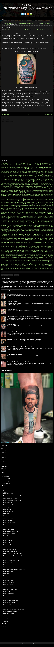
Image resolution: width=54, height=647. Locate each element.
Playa (49, 243)
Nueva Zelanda (32, 236)
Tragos (43, 263)
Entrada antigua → (49, 114)
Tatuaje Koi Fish (6, 591)
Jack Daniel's (3, 217)
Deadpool (34, 190)
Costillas (11, 187)
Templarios (47, 260)
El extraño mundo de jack (12, 196)
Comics (20, 186)
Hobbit (30, 212)
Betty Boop (5, 174)
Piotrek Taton (19, 243)
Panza (9, 239)
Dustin (19, 195)
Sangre (11, 251)
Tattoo (39, 23)
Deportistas (11, 191)
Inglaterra (27, 215)
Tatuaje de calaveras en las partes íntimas (12, 607)
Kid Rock (26, 220)
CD (24, 180)
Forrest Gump (12, 204)
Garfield (41, 206)
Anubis (5, 168)
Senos (43, 251)
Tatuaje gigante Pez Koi (8, 511)
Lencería (18, 222)
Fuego (2, 206)
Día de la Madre (39, 191)
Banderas (42, 171)
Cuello (24, 189)
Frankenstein (10, 205)
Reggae (32, 247)
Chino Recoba (10, 183)
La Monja (26, 221)
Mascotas (18, 230)
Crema (29, 187)
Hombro (32, 23)
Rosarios (11, 250)
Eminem (35, 198)
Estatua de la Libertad (14, 200)
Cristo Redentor (9, 188)
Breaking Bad (50, 175)
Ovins (25, 238)
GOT (46, 208)
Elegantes (24, 198)
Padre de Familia (43, 238)
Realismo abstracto (7, 247)
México (17, 231)
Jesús (8, 218)
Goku (37, 208)
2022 (19, 163)
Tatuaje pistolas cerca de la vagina (10, 600)
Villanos (12, 267)
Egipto (38, 195)
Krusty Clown (42, 220)
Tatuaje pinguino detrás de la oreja (10, 589)
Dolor (36, 194)
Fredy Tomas (33, 205)
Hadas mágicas (32, 209)
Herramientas (3, 212)
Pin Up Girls (50, 242)
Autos (42, 170)
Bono (24, 175)
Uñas (43, 264)
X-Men (34, 268)
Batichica (23, 172)
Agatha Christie (16, 164)
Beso (52, 172)
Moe (30, 233)
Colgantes (47, 184)
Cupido (5, 190)
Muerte (4, 234)
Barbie (49, 171)
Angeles (22, 167)
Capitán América (4, 179)
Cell (35, 180)
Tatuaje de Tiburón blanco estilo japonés (16, 331)
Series (2, 252)
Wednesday (48, 267)
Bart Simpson (10, 172)
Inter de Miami (21, 216)
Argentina (27, 168)
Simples (30, 252)
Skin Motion (45, 252)
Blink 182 (50, 174)
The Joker (32, 261)
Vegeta (23, 265)
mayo (4, 492)
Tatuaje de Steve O (7, 573)
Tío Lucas (4, 263)
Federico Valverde (6, 202)
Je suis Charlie (45, 217)
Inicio (3, 19)
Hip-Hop (16, 212)
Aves (52, 170)
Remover (42, 247)
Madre (20, 226)
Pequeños (47, 241)
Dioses (45, 193)
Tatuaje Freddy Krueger (8, 518)
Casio (8, 180)
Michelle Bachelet (35, 231)
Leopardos (39, 222)
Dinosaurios (34, 193)
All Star (30, 165)
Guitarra (15, 209)
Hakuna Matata (38, 209)
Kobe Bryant (36, 220)
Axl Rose (7, 171)
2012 (3, 626)
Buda (14, 176)
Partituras (44, 239)
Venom (30, 265)
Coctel (35, 184)
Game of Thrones (28, 206)
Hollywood (36, 212)
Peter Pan (20, 242)
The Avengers (19, 261)
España (42, 199)
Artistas (9, 170)
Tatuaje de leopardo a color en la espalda (12, 496)
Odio (48, 236)
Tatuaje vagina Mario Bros (8, 598)
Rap (33, 246)
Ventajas (33, 265)
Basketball (19, 172)
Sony (20, 254)
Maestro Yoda (36, 226)
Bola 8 (14, 175)
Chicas (42, 182)
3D (26, 163)
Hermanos (51, 211)
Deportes (7, 191)
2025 (3, 448)
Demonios (3, 191)
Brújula (9, 176)
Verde (36, 265)
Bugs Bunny (18, 176)
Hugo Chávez (32, 213)
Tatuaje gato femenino (8, 580)
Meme (52, 230)
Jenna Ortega (51, 217)
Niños (5, 236)
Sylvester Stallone (19, 257)
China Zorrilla (5, 183)
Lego (16, 222)
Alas (37, 164)
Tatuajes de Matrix (11, 324)
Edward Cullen (31, 195)
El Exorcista (6, 196)
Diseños (10, 194)
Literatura (36, 224)
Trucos (9, 264)
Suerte (34, 255)
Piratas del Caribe (28, 243)
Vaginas (6, 265)
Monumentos (44, 233)
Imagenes (50, 213)
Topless (24, 263)
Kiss (33, 220)
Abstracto (46, 163)
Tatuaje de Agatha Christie (8, 558)
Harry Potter (13, 211)
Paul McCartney (3, 241)
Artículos (5, 170)
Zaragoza (47, 268)
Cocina (28, 184)
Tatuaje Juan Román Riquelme (9, 527)
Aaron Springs (32, 163)
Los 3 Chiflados (9, 225)
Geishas (4, 208)
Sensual (46, 251)
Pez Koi (23, 242)
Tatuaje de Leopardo (7, 502)
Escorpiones (18, 199)
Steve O (3, 255)
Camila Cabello (13, 178)
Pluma (6, 245)
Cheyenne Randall (25, 181)
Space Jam (22, 254)
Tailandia (24, 257)
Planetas (44, 243)
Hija (6, 212)
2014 (8, 163)
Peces (20, 241)
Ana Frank (49, 165)
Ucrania (26, 264)
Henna (41, 211)
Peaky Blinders (16, 241)
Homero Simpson (13, 213)
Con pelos (27, 186)
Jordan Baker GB (39, 218)
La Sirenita (39, 221)
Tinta (2, 263)
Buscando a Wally (26, 176)
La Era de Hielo (13, 221)
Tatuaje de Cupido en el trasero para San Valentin (18, 361)
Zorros (2, 269)
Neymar (31, 235)
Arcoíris (20, 168)
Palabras (51, 238)
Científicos (41, 183)
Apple (11, 168)
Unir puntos (35, 264)
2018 (3, 464)
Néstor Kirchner (23, 235)
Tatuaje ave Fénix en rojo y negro (10, 611)
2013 (6, 163)
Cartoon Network (49, 179)
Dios (41, 193)
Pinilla (5, 243)
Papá (14, 239)
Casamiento (3, 180)
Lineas (20, 224)
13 (2, 163)
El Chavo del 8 (43, 195)
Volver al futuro (38, 267)
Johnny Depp (33, 218)
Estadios (2, 200)
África (12, 164)
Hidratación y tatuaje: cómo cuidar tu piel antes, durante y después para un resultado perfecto (28, 346)
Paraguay (37, 239)
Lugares (52, 225)
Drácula (52, 194)
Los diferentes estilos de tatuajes (14, 294)
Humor (37, 213)
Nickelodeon (35, 235)
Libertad (6, 224)
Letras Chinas (46, 222)
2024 (23, 163)
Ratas (35, 246)
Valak (10, 265)
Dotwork (48, 194)
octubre (5, 481)
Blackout (28, 174)
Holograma (41, 212)
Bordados (26, 175)
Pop (21, 245)
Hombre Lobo (51, 212)
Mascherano (14, 230)
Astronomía (18, 170)
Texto (11, 261)
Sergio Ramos (51, 251)
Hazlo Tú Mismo (22, 211)
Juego (50, 218)
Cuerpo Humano (38, 188)
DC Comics (30, 190)
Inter (18, 216)
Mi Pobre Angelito (22, 231)
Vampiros (13, 265)
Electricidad (16, 198)
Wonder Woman (20, 268)
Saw (25, 251)
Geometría (12, 208)
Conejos (31, 186)
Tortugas (30, 263)
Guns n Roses (20, 209)
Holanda (32, 212)
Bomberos (21, 175)
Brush (12, 176)
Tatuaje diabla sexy (7, 562)
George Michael (16, 208)
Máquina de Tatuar (37, 227)
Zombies (51, 268)
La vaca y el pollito (44, 221)
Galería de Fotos (18, 207)
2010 (4, 163)
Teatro (27, 260)
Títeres (12, 263)
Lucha (49, 225)
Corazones (47, 186)
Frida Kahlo (43, 205)
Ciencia (36, 183)
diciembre (5, 476)
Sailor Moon (31, 250)
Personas (12, 242)
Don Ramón (40, 194)
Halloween (43, 209)
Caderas (47, 176)
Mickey (40, 231)
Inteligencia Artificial (7, 216)
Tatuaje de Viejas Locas (8, 493)
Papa (11, 239)
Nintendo (2, 236)
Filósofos (41, 202)
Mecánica (42, 230)
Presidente (43, 245)
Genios (8, 208)
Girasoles (25, 208)
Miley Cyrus (46, 231)
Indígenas (5, 215)
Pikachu (46, 242)
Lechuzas (9, 222)
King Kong (30, 220)
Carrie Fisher (34, 179)
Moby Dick (22, 233)
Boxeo (32, 175)
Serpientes (6, 252)
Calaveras (51, 176)
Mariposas (29, 229)
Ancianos (10, 167)
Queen (21, 246)
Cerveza (49, 180)
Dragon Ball (3, 195)
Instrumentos (50, 215)
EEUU (35, 195)
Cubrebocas (18, 188)
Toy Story (40, 263)
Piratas (23, 243)
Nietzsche (40, 235)
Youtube (44, 268)
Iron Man (45, 216)
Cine (52, 183)
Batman (27, 172)
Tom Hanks (15, 263)
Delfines (46, 190)
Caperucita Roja (50, 178)
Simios (27, 252)
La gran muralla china (21, 221)
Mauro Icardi (35, 230)
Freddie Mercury (21, 205)
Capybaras (9, 179)
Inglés (30, 215)
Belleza (43, 172)
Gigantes (22, 208)
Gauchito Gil (51, 206)
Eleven (27, 198)
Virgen (27, 267)
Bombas (17, 175)
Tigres (49, 261)
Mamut (2, 227)
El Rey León (50, 196)
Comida (23, 186)
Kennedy (23, 220)
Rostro (18, 250)
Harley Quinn (7, 211)
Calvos (6, 178)
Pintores (11, 243)
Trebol (52, 263)
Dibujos (18, 193)
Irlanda (37, 216)
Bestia (2, 174)
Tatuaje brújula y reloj (7, 540)
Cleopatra (17, 184)
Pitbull (36, 243)
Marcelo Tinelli (48, 227)
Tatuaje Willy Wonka (7, 520)
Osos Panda (22, 238)
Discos (52, 193)
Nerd (19, 235)
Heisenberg (30, 211)
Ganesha (35, 206)
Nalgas (49, 234)
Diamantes (14, 193)
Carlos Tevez (25, 179)
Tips (7, 263)
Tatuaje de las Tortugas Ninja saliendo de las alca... (14, 569)
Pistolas (33, 243)
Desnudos (31, 191)
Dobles (33, 194)
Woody (24, 268)
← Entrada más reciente (6, 114)
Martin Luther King (49, 229)
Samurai (2, 251)
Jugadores (6, 220)
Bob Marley (6, 175)
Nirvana (8, 236)
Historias (26, 212)
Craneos (20, 187)
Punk (16, 246)
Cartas (40, 179)
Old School (3, 238)
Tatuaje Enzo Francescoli (8, 529)
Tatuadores (23, 259)
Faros (2, 202)
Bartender (15, 172)
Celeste (33, 180)
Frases (14, 205)
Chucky (26, 183)
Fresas (40, 205)
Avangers (45, 170)
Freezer (37, 205)
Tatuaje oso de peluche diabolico (10, 564)
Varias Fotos (17, 265)
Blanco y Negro (40, 174)
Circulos (2, 184)
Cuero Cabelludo (32, 188)
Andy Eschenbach (17, 167)
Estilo (19, 200)
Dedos (43, 190)
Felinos (11, 202)
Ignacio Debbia (42, 213)
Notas (14, 236)
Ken (20, 220)
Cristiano (36, 187)
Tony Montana (19, 263)
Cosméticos (7, 187)
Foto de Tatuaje (20, 23)
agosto (5, 485)
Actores (2, 164)
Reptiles (45, 247)
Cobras (23, 184)
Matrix (31, 230)
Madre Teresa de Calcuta (26, 226)
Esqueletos (51, 199)
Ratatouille (38, 246)
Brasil (38, 175)
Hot (20, 213)
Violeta (22, 267)
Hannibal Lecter (48, 209)
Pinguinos (2, 243)
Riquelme (20, 249)
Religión (36, 247)
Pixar (39, 243)
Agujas (26, 164)
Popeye (23, 245)
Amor (40, 166)
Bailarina (23, 171)
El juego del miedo (25, 196)
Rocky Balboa (41, 249)
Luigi (1, 226)
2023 (21, 163)
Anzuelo (8, 168)
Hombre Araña (46, 212)
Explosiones (35, 200)
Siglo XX (12, 252)
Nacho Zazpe (39, 234)
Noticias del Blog (22, 236)
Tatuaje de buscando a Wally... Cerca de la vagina (13, 609)
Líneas (23, 224)
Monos (35, 233)
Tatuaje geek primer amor (8, 571)
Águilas (23, 164)
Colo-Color (4, 186)
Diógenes (38, 193)
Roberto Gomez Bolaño (29, 249)
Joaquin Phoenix (23, 218)
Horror (18, 213)
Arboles (16, 168)
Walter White (43, 267)
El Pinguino (36, 196)
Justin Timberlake (12, 220)
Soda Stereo (6, 254)
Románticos (3, 250)
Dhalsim (34, 191)
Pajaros (48, 238)
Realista (19, 247)
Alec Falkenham (50, 164)
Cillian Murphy (48, 183)
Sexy (9, 253)
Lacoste (52, 221)
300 (24, 163)
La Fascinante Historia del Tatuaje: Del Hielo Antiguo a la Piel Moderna (23, 316)
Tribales (2, 264)
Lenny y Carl (28, 222)
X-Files (32, 268)
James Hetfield (19, 217)
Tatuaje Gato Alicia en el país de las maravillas (13, 556)
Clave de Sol (9, 184)
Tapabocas (36, 257)
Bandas (38, 171)
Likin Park (13, 224)
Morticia (50, 233)
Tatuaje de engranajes (8, 584)
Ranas (31, 246)
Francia (2, 205)
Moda (25, 233)
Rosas (15, 250)
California (2, 178)
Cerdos (40, 180)
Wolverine (15, 268)
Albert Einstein (41, 164)
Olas (52, 236)
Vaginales (3, 265)
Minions (6, 233)
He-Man (26, 211)
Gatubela (47, 206)
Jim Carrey (11, 218)
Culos (52, 188)
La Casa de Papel (8, 221)
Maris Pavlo (33, 229)
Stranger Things (20, 255)
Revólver (51, 247)
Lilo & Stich (17, 224)
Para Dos (20, 239)
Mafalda (40, 226)
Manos (22, 228)
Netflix (28, 235)
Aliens (23, 165)
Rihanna (11, 249)
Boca (10, 175)
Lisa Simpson (31, 224)
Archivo (16, 275)
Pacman (35, 238)
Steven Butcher (8, 255)
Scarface (28, 251)
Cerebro (42, 180)
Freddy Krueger (27, 205)
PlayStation (3, 245)
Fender (25, 202)
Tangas (30, 257)
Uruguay (46, 264)
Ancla (13, 167)
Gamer (33, 206)
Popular (3, 275)
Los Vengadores (45, 225)
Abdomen (37, 163)
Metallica (10, 231)
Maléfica (49, 226)
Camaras (9, 178)
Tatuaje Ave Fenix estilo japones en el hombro (13, 553)
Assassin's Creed (13, 170)
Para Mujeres (32, 239)
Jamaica (14, 217)
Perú (15, 242)
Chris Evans (18, 183)
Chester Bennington (17, 181)
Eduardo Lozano (26, 195)
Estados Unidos (7, 200)
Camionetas (19, 178)
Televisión (39, 260)
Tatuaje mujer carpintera (8, 582)
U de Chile (21, 264)
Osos (19, 238)
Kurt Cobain (47, 220)
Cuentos (27, 188)
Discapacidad (49, 193)
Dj (24, 194)
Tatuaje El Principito (7, 516)
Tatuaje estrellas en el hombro (9, 504)
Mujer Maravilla (12, 234)
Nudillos (28, 236)
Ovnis (28, 238)
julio (4, 487)
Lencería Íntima (23, 222)
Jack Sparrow (8, 217)
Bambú (35, 171)
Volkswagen (33, 267)
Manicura (12, 227)
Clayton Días (13, 184)
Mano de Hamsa (17, 227)
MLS (19, 233)
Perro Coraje (51, 241)
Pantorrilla (6, 239)
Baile (26, 171)
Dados (17, 190)
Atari (21, 170)
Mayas (39, 230)
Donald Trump (44, 194)
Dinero (30, 193)
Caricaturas (14, 179)
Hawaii (17, 211)
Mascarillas (10, 230)
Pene (40, 241)
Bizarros (19, 174)
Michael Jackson (29, 231)
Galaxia (11, 206)
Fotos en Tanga (50, 204)
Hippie (20, 212)
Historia (22, 212)
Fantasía (51, 200)
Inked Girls (34, 215)
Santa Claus (15, 251)
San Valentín (6, 251)
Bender (46, 172)
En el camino (39, 198)
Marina (20, 229)
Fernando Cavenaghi (30, 202)
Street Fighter (26, 255)
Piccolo (32, 242)
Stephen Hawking (43, 254)
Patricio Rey (51, 239)
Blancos (46, 174)
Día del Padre (51, 191)
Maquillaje (31, 227)
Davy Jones (26, 190)
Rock (37, 249)
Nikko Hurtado (45, 235)
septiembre (5, 483)
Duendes (12, 195)
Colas (44, 184)
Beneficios (49, 172)
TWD (18, 264)
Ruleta (21, 250)
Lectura (13, 222)
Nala (46, 234)
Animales (32, 167)
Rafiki (29, 246)
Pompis (18, 245)
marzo (4, 619)
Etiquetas (10, 275)
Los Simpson (39, 225)
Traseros (49, 263)
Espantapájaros (38, 199)
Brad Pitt (35, 175)
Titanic (7, 24)
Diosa (43, 193)
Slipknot (51, 252)
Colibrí (50, 184)
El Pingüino (40, 196)
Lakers (6, 222)
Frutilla (49, 205)
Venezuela (27, 265)
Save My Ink (22, 251)
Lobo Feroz (42, 224)
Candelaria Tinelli (35, 178)
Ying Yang (41, 268)
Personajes (6, 242)
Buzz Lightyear (32, 176)
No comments (12, 31)
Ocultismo (45, 236)
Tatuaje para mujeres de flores (9, 578)
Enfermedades (48, 198)
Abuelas (50, 163)
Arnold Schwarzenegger (45, 168)
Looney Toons (3, 225)
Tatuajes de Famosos (5, 260)
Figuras (35, 202)
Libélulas (2, 224)
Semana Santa (39, 251)
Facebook (45, 200)
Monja (32, 233)
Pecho (23, 241)
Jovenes (47, 218)
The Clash (28, 261)
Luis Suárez (5, 226)
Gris (6, 209)
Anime (36, 167)
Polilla (13, 245)
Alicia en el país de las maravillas (15, 165)
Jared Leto (31, 217)
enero (4, 623)
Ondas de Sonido (12, 238)
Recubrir (22, 247)
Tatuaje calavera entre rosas (9, 533)
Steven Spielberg (14, 255)
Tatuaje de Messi (6, 371)
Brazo (9, 23)
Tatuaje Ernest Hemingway (9, 522)
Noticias (17, 236)
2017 (14, 163)
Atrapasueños (25, 170)
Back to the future (18, 171)
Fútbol (5, 207)
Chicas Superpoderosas (48, 181)
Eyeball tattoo (40, 200)
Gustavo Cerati (25, 209)
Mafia (43, 226)
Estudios (26, 200)
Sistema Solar (38, 252)
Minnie (9, 233)
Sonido (17, 254)
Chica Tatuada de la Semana (34, 182)
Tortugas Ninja (35, 263)
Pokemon (9, 245)
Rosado (8, 250)
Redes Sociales (26, 247)
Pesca (17, 242)
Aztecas (10, 171)
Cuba (15, 188)
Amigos (37, 165)
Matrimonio (28, 230)
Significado (16, 253)
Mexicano (14, 231)
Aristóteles (35, 168)
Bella (40, 172)
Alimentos (27, 165)
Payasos (11, 241)
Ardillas (23, 168)
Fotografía (32, 204)
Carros (38, 179)
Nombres (11, 236)
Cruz (13, 188)
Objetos (37, 236)
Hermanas (47, 211)
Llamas (39, 224)
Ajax (28, 164)
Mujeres (17, 234)
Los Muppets (26, 225)
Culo (50, 189)
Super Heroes (8, 257)
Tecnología (34, 260)
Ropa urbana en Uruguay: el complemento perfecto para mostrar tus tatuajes (24, 339)
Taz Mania (23, 260)
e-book (22, 195)
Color (12, 23)
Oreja (16, 238)
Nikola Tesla (50, 235)
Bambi (33, 171)
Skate (42, 252)
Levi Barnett (51, 222)
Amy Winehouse (44, 165)
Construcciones (39, 186)
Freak (17, 205)
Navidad (16, 235)
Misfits (13, 233)
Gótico (48, 208)
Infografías (18, 215)
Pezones (26, 242)
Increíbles (2, 215)
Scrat (31, 251)
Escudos (21, 199)
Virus (30, 267)
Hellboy (34, 211)
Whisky (2, 268)
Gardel (38, 206)
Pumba (14, 246)
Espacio (25, 199)
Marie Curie (6, 229)
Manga (8, 228)
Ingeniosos (22, 215)
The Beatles (24, 261)
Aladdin (34, 164)
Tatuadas (18, 259)
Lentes (32, 222)
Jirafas (15, 218)
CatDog (18, 180)
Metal (7, 231)
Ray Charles (46, 246)
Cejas (26, 180)
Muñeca (24, 234)
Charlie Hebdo (6, 181)
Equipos (6, 199)
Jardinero (28, 217)
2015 (10, 163)
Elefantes (20, 198)
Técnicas (30, 260)
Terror (6, 261)
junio (4, 490)
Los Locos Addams (21, 225)
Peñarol (43, 241)
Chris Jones (22, 183)
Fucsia (52, 205)
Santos (18, 251)
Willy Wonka (10, 268)
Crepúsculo (32, 187)
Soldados (12, 254)
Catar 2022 (15, 180)
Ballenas (29, 171)
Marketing (44, 229)
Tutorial (16, 264)
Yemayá (37, 268)
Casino (6, 180)
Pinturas (15, 243)
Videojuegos (45, 265)
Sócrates (2, 254)
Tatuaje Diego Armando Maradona (10, 524)
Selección (34, 251)
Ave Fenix (49, 170)
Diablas (8, 193)
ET (29, 200)
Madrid (31, 226)
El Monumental (31, 196)
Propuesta (2, 246)
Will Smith (5, 268)
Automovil (38, 170)
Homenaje (7, 213)
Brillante (2, 176)
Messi (5, 231)
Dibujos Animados (24, 193)
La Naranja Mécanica (32, 221)
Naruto (9, 235)
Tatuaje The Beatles (7, 547)
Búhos (21, 176)
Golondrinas (40, 208)
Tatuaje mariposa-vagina (8, 593)
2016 (12, 163)
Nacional (43, 234)
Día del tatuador (4, 193)
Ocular (42, 236)
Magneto (45, 226)
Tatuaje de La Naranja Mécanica (10, 575)
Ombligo (7, 238)
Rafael (26, 246)
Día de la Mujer (45, 191)
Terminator (3, 261)
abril (4, 616)
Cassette (11, 180)
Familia (48, 200)
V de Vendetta (50, 264)
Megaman (49, 230)
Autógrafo (34, 170)
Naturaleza (13, 235)
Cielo (34, 183)
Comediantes (16, 186)
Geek (2, 208)
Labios (49, 221)
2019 (16, 163)
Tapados (40, 257)
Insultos (2, 216)
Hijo (8, 212)
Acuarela (9, 164)
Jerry (1, 218)
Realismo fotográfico (14, 247)
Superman (14, 257)
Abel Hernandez (42, 163)
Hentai (44, 211)
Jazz (36, 217)
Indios (13, 215)
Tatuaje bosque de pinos (8, 544)
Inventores (33, 216)
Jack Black (51, 216)
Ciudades (5, 184)
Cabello (40, 176)
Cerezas (45, 180)
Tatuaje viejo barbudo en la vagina (10, 596)
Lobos (46, 224)
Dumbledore (16, 195)
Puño (19, 246)
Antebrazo (44, 167)
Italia (48, 216)
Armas (39, 168)
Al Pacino (31, 164)
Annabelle (39, 167)
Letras (42, 222)
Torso (26, 263)
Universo (40, 264)
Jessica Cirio (5, 218)
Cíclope (32, 183)
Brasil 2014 (42, 175)
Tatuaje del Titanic (7, 27)
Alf (8, 165)
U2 (24, 264)
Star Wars (38, 254)
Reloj (39, 247)
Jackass (12, 217)
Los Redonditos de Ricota (32, 225)
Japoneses (24, 217)
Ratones (42, 246)
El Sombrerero (10, 198)
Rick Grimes (3, 249)
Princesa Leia (47, 245)
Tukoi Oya (12, 264)
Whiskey (51, 267)
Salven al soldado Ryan (49, 250)
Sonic (15, 254)
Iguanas (46, 213)
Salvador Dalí (42, 250)
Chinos (14, 183)
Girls (28, 208)
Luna (36, 23)
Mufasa (7, 234)
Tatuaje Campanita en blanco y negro (11, 531)
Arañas (13, 168)
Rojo (45, 249)
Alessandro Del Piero (4, 165)
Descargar (16, 191)
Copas (43, 186)
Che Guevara (11, 181)
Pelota (32, 241)
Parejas (40, 239)
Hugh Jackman (26, 213)
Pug (8, 246)
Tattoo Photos (43, 23)
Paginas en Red (21, 644)
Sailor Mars (26, 250)
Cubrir (21, 188)
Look (52, 224)
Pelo (30, 241)
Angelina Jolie (26, 167)
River (23, 249)
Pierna (40, 242)
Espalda (33, 199)
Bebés (30, 172)
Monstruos (39, 233)
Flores (2, 204)
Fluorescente (7, 204)
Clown (20, 184)
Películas (27, 241)
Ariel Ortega (31, 168)
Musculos (28, 234)
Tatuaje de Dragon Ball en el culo (14, 354)
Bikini (9, 174)
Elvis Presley (31, 198)
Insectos (37, 215)
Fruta (47, 205)
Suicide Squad (43, 255)
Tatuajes (3, 24)
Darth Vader (21, 190)
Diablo (11, 193)
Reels (30, 247)
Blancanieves (33, 174)
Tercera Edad (51, 260)
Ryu (23, 250)
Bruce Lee (6, 176)
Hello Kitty (38, 211)
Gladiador (31, 208)
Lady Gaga (3, 222)
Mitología (16, 233)
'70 (1, 163)
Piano (29, 242)
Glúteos (34, 208)
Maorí (25, 227)
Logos (50, 224)
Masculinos (23, 230)
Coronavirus (3, 187)
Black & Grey (24, 174)
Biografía (16, 174)
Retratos (48, 247)
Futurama (8, 206)
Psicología (6, 246)
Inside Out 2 (42, 215)
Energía (43, 198)
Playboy (52, 243)
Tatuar (20, 260)
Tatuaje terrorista (7, 567)
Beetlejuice (37, 172)
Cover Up (15, 187)
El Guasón (20, 196)
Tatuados (29, 259)
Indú (15, 215)
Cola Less (41, 184)
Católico (21, 180)
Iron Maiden (41, 216)
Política (15, 245)
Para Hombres (25, 239)
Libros (9, 224)
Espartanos (46, 199)
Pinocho (8, 243)
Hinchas (10, 212)
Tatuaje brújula (6, 542)
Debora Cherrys (39, 190)
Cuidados (47, 188)
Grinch (4, 209)
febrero (5, 621)
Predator (38, 245)
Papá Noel (16, 239)
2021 (3, 457)
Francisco (5, 205)
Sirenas (33, 252)
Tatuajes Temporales (14, 260)
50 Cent (28, 163)
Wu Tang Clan (28, 268)
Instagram (46, 215)
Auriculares (31, 170)
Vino (20, 267)
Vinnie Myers (16, 267)
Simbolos (23, 252)
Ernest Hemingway (12, 199)
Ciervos (44, 183)
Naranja (5, 235)
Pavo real (8, 241)
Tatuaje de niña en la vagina (9, 602)
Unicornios (30, 264)
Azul (13, 171)
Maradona (43, 227)
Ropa (6, 250)
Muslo (35, 234)
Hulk (35, 213)
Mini (4, 233)
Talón (28, 257)
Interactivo (26, 216)
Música (31, 234)
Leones (34, 222)
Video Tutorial (40, 265)
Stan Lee (33, 254)
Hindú (13, 212)
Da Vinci (13, 190)
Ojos (50, 236)
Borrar (30, 175)
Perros (2, 242)
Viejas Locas (6, 267)
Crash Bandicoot (25, 187)
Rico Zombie (7, 249)
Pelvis (38, 241)
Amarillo (33, 165)
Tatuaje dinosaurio (7, 509)
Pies (44, 242)
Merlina (2, 231)
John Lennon (28, 218)
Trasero (45, 263)
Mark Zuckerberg (39, 229)
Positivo (30, 245)
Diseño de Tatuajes (5, 194)
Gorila (44, 208)
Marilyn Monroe (15, 229)
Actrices (5, 164)
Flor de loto (50, 202)
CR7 (18, 187)
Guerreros (12, 209)
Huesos (23, 213)
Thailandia (15, 261)
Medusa (45, 230)
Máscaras (5, 230)
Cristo (5, 188)
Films (38, 202)
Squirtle (30, 254)
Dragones (8, 195)
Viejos (9, 267)
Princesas (51, 245)
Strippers (31, 255)
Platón (47, 243)
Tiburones (46, 261)
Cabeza (43, 176)
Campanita (23, 178)
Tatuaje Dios (6, 513)
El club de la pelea (49, 195)
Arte (50, 168)
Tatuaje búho (6, 536)
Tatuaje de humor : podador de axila (11, 560)
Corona (51, 186)
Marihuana (10, 229)
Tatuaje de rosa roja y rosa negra (10, 498)
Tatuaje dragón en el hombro (9, 507)
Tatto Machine (45, 257)
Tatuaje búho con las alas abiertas (10, 538)
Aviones (2, 171)
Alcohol (46, 164)
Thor (42, 261)
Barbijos (51, 171)
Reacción (49, 246)
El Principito (45, 196)
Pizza (41, 243)
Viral (25, 267)
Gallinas (24, 206)
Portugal (27, 245)
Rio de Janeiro (15, 249)
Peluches (35, 241)
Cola (39, 184)
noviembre (5, 478)
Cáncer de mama (28, 178)
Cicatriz (29, 183)
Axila (4, 171)
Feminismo (21, 202)
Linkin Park (27, 224)
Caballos (37, 176)
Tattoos (14, 259)
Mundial (21, 234)
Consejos (35, 186)
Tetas (9, 261)
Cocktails (31, 184)
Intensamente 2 (14, 216)
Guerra (8, 209)
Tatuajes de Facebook (48, 259)
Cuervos (43, 188)
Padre (38, 238)
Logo (48, 224)
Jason (35, 217)
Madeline (17, 226)
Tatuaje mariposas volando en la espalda (12, 500)
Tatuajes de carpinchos (12, 301)
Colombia (7, 186)
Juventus (17, 220)
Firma (44, 202)
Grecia (2, 209)
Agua (20, 164)
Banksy (46, 171)
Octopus (39, 236)
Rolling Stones (48, 249)
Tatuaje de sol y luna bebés (9, 613)
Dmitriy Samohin (28, 194)
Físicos (47, 202)
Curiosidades (9, 190)
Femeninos (16, 202)
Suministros (49, 255)
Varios (20, 265)
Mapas (27, 227)
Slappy (49, 252)
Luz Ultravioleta (12, 226)
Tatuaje (48, 23)
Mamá (52, 226)
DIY (23, 194)
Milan (43, 231)
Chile (2, 183)
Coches (26, 184)
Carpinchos (30, 179)
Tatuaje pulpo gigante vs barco (9, 549)
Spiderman (27, 254)
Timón (52, 261)
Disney (14, 194)
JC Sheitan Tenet (40, 217)
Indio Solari (10, 215)
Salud (38, 250)
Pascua (47, 239)
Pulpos (11, 246)
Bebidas (33, 172)
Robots (34, 249)
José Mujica (44, 218)
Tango (33, 257)
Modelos (28, 233)
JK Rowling (18, 218)
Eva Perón (31, 200)
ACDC (52, 163)
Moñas (47, 233)
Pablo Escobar (31, 238)
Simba (20, 252)
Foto (15, 23)
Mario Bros (24, 229)
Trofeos (6, 264)
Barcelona (3, 172)
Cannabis (40, 178)
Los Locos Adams (15, 225)
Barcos (6, 23)
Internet (29, 216)
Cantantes (44, 178)
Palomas (2, 239)
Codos (37, 184)
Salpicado (35, 250)
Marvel (2, 230)
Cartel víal (44, 179)
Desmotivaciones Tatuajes (23, 191)
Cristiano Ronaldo (42, 187)
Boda (12, 175)
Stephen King (48, 254)
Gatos (44, 207)
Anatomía (6, 167)
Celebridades (29, 180)
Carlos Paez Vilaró (19, 179)
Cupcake (2, 190)
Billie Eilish (12, 174)
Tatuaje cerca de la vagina (8, 604)
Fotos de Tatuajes (27, 5)
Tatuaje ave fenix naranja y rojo (10, 551)
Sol (10, 254)
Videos (49, 265)
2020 (3, 459)
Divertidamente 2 (19, 194)
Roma (52, 249)
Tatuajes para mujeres (12, 309)
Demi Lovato (51, 190)
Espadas (28, 199)
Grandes (51, 208)
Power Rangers (34, 245)
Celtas (38, 180)
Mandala (5, 227)
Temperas (43, 260)
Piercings (37, 242)
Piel (34, 242)
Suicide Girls (38, 255)
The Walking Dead (38, 261)
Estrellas (23, 200)
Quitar (23, 246)
